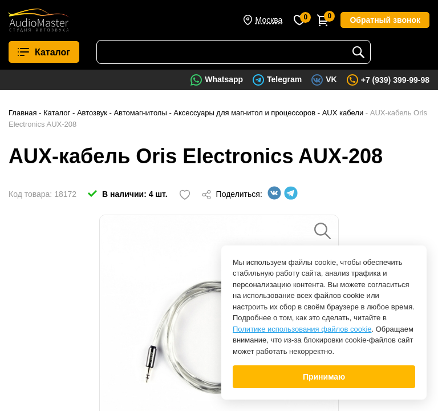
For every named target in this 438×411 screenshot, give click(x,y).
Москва (269, 20)
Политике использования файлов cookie (302, 329)
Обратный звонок (385, 20)
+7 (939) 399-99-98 (395, 79)
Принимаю (324, 376)
